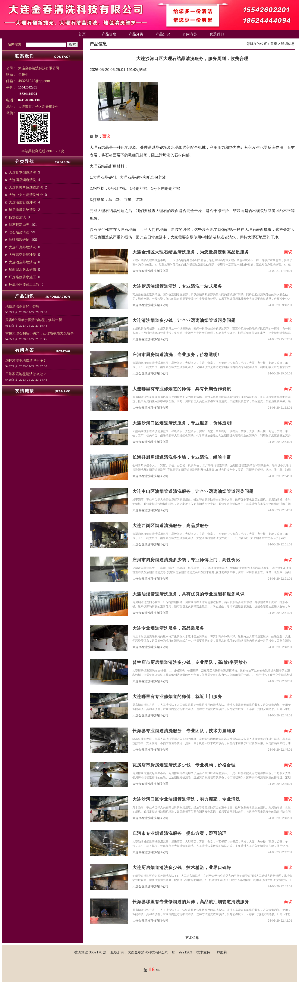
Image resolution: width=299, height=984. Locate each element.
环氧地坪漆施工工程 (24, 284)
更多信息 (192, 938)
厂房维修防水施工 (22, 277)
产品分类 (136, 34)
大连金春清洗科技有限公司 (150, 271)
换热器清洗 (17, 217)
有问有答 (190, 34)
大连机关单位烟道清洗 (26, 187)
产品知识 (163, 34)
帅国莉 (222, 952)
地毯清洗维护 (19, 240)
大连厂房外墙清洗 (22, 247)
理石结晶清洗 (19, 232)
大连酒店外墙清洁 (22, 262)
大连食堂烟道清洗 (22, 172)
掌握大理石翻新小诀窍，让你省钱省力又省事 (39, 333)
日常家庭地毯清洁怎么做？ (25, 374)
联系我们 (217, 34)
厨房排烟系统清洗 (22, 210)
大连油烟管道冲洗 (22, 202)
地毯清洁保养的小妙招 (22, 306)
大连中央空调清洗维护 (26, 195)
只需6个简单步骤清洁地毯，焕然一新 (33, 320)
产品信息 (109, 34)
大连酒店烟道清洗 (22, 180)
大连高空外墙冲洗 (22, 254)
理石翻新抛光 (19, 225)
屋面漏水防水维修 (22, 269)
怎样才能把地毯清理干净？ (25, 360)
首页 (82, 34)
